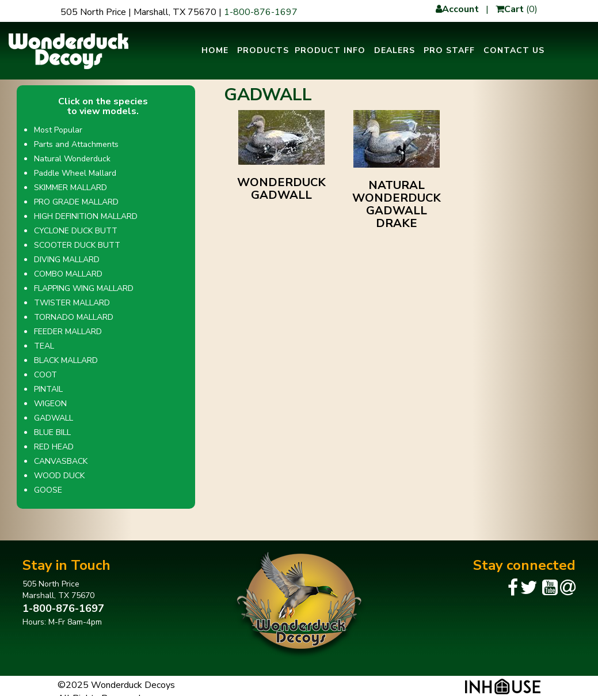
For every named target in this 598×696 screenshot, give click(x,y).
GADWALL (53, 418)
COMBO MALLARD (68, 273)
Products (263, 50)
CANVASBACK (60, 461)
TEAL (44, 346)
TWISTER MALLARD (72, 302)
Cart (510, 9)
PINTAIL (48, 389)
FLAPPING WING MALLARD (84, 288)
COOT (45, 374)
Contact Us (513, 50)
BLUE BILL (52, 432)
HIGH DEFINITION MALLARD (86, 216)
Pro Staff (449, 50)
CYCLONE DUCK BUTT (75, 230)
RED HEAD (54, 446)
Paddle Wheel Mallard (75, 173)
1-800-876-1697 (261, 12)
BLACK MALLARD (66, 360)
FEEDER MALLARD (68, 331)
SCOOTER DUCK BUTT (77, 245)
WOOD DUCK (59, 475)
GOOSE (48, 490)
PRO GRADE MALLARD (76, 201)
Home (214, 50)
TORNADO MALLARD (73, 317)
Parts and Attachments (76, 144)
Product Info (330, 50)
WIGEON (50, 403)
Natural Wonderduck (72, 158)
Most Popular (58, 129)
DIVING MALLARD (67, 259)
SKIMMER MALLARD (70, 187)
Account (457, 9)
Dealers (394, 50)
